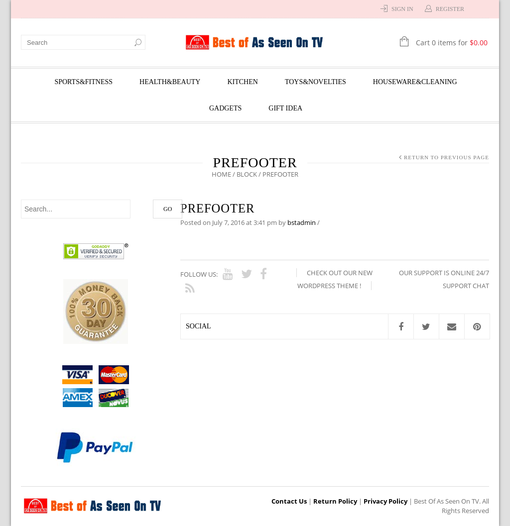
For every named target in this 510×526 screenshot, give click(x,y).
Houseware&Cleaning (415, 82)
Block (247, 174)
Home (221, 174)
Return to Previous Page (446, 157)
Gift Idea (285, 108)
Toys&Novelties (315, 82)
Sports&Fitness (83, 82)
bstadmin (301, 222)
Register (450, 8)
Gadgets (225, 108)
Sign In (402, 8)
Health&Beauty (169, 82)
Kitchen (242, 82)
